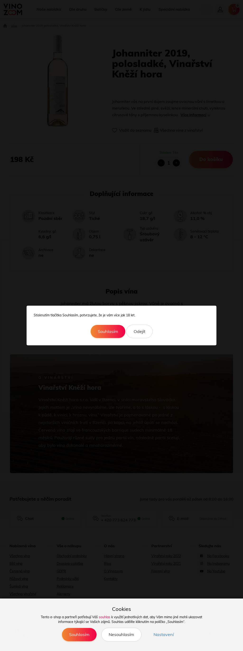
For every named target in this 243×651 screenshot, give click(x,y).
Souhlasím (108, 331)
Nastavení (164, 634)
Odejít (139, 331)
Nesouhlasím (121, 634)
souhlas (104, 617)
